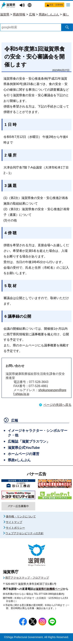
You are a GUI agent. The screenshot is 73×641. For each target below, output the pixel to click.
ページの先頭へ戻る (57, 404)
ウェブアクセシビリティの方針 (24, 533)
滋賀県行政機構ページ (49, 588)
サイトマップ (14, 522)
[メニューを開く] (68, 5)
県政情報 (19, 14)
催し (66, 14)
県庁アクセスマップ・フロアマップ (27, 577)
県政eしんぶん (49, 14)
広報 (32, 14)
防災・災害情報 (56, 5)
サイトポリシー (15, 527)
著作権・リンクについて (21, 516)
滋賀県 (4, 14)
